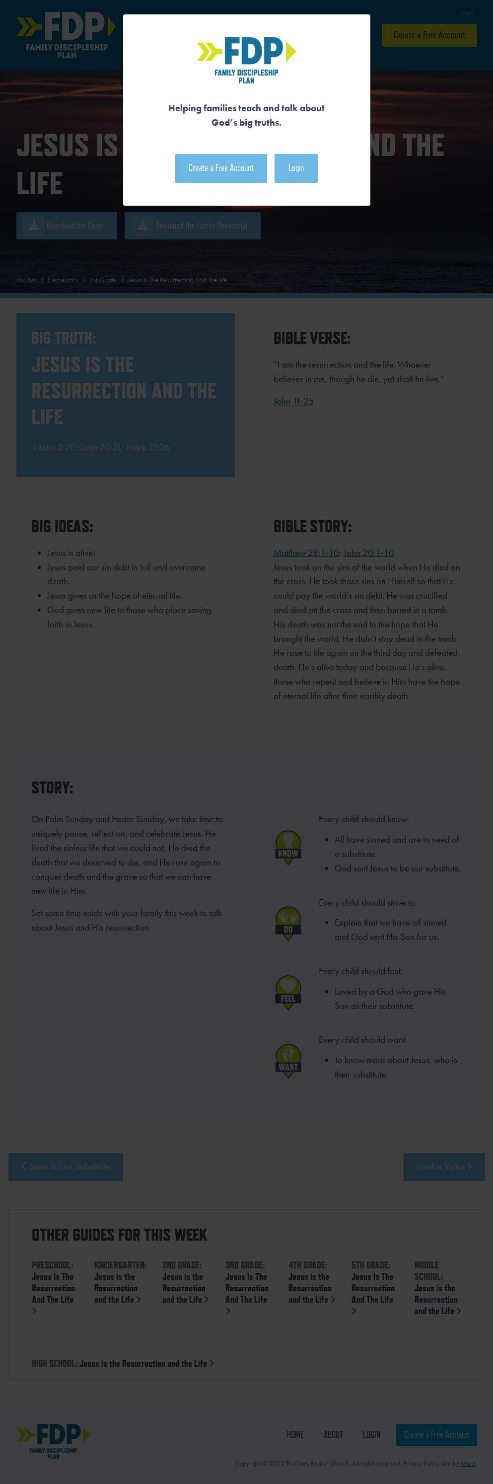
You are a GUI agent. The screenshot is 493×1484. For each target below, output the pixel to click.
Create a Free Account (221, 167)
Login (296, 167)
